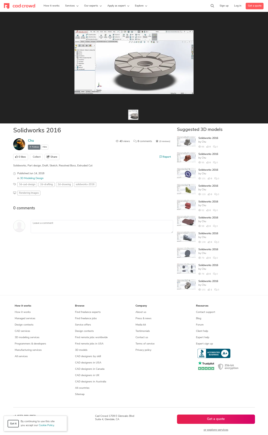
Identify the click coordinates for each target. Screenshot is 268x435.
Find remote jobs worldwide (91, 337)
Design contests (24, 324)
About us (140, 312)
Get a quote (254, 5)
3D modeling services (27, 337)
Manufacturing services (28, 350)
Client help (202, 331)
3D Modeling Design (32, 178)
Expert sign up (204, 343)
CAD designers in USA (88, 362)
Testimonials (142, 331)
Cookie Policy (46, 425)
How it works (23, 312)
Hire (45, 147)
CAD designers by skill (88, 356)
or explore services (216, 429)
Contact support (205, 312)
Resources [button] (202, 305)
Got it (13, 423)
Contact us (141, 337)
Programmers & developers (30, 343)
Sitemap (79, 394)
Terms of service (144, 343)
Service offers (83, 324)
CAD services (22, 331)
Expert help (202, 337)
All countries (82, 388)
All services (21, 356)
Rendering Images (29, 193)
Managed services (25, 318)
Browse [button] (79, 305)
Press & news (143, 318)
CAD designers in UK (87, 375)
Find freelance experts (88, 312)
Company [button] (141, 305)
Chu (31, 141)
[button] (71, 6)
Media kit (140, 324)
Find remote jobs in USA (89, 343)
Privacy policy (143, 350)
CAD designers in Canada (89, 369)
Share (52, 156)
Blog (198, 318)
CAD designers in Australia (90, 381)
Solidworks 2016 (208, 138)
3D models (81, 350)
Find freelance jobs (86, 318)
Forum (200, 324)
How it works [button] (23, 305)
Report (165, 156)
